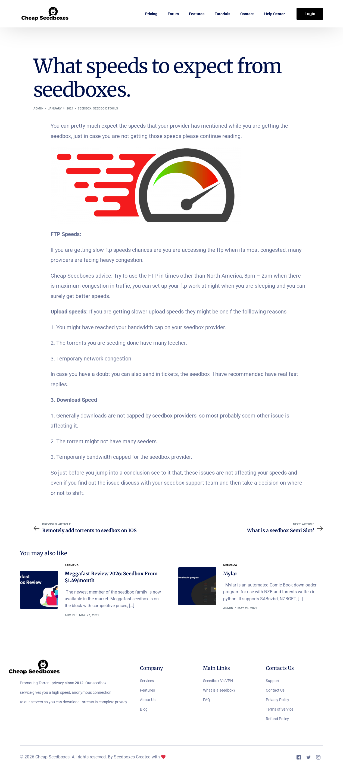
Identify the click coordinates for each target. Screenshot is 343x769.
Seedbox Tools (105, 108)
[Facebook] (299, 757)
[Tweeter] (308, 757)
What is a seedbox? (219, 690)
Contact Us (275, 690)
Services (147, 681)
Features (147, 690)
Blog (144, 709)
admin (38, 108)
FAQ (206, 700)
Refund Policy (277, 719)
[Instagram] (318, 757)
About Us (147, 700)
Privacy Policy (277, 700)
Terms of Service (279, 709)
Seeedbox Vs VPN (218, 681)
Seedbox (85, 108)
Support (272, 681)
